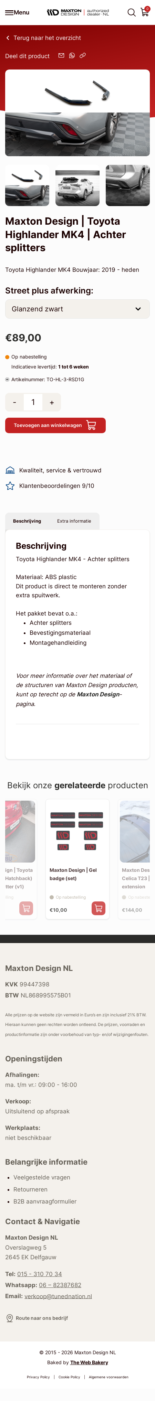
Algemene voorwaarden (108, 1389)
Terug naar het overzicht (43, 37)
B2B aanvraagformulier (44, 1213)
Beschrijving (34, 526)
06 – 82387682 (60, 1297)
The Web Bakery (89, 1375)
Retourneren (30, 1201)
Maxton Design (98, 702)
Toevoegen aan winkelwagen (64, 427)
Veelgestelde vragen (41, 1189)
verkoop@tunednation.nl (58, 1308)
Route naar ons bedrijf (41, 1330)
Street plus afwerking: (49, 291)
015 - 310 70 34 (39, 1286)
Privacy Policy (38, 1389)
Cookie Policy (69, 1389)
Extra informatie (94, 526)
